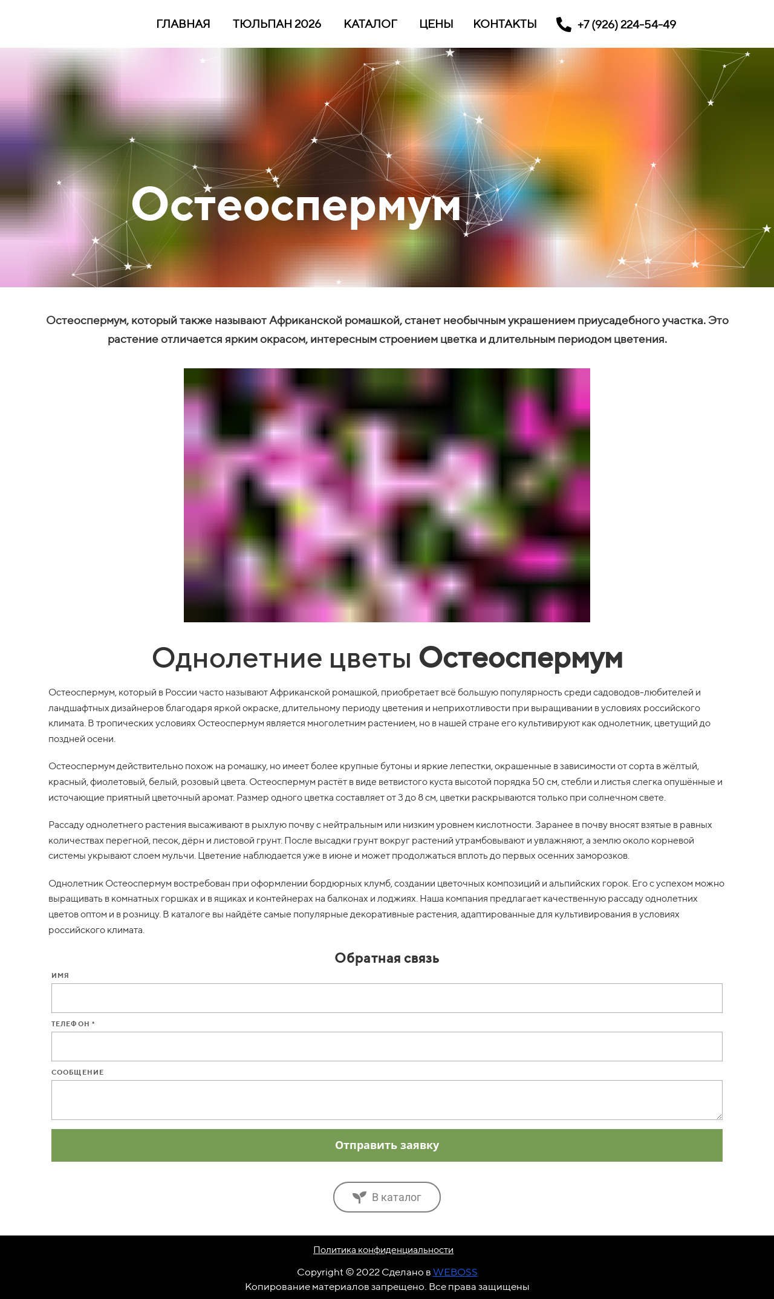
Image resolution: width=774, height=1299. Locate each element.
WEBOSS (455, 1272)
